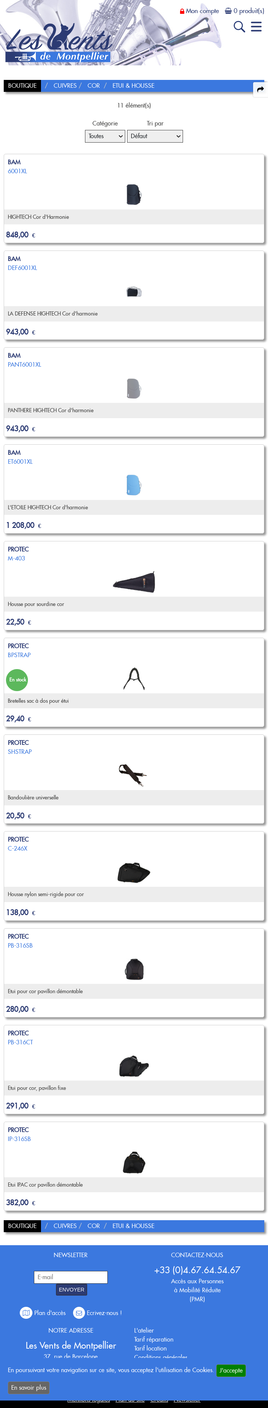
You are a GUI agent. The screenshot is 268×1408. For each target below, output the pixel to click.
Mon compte (202, 11)
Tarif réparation (153, 1339)
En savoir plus (28, 1388)
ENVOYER (71, 1290)
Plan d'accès (43, 1313)
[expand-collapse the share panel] (260, 89)
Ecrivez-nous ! (97, 1313)
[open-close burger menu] (256, 27)
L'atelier (144, 1330)
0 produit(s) (249, 11)
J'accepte (231, 1370)
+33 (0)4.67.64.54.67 (197, 1270)
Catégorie (105, 123)
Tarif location (150, 1348)
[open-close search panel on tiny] (239, 27)
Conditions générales (160, 1357)
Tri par (155, 123)
